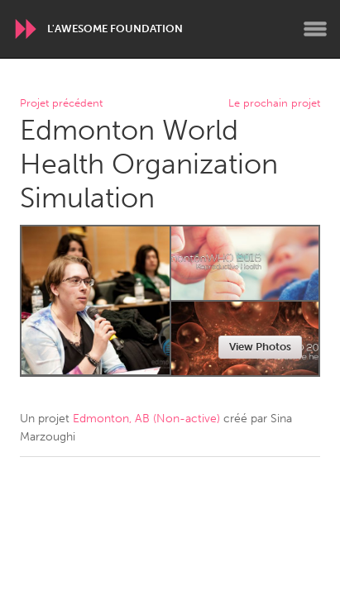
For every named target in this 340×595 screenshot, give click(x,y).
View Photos (260, 346)
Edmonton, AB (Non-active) (146, 419)
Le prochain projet (274, 103)
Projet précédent (61, 103)
